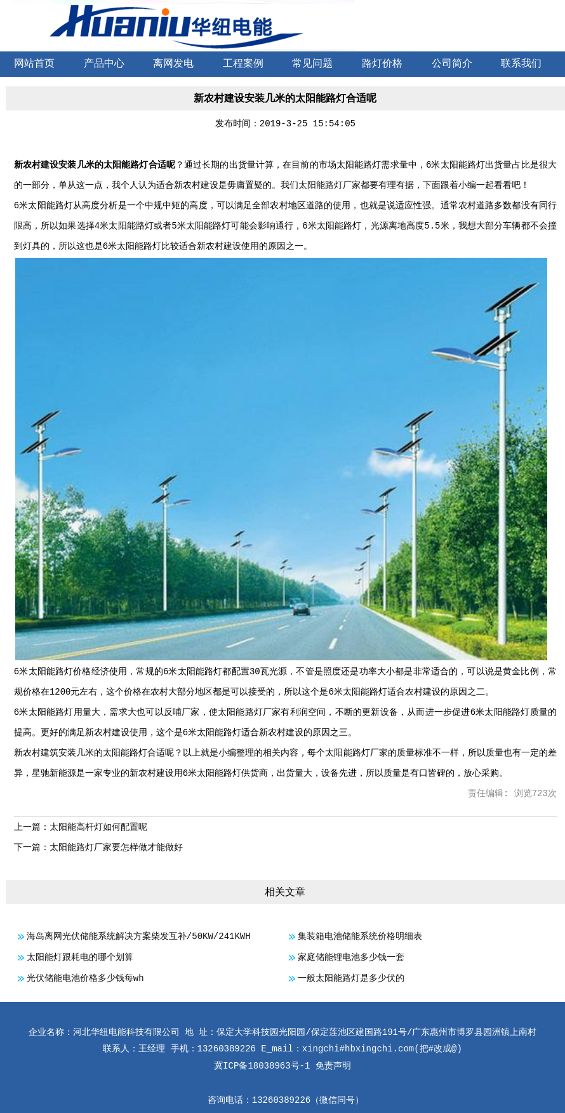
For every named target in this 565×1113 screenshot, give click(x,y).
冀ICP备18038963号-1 (262, 1066)
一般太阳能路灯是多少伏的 (351, 978)
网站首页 (34, 64)
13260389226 (281, 1100)
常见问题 (312, 64)
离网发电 (173, 64)
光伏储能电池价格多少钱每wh (85, 978)
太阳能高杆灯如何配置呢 (98, 827)
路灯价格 (382, 64)
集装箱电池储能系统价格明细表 (360, 936)
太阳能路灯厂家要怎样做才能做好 (116, 848)
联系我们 (521, 64)
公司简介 (452, 64)
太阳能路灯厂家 (329, 185)
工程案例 (243, 64)
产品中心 (104, 64)
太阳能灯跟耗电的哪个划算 (80, 957)
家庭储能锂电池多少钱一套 (351, 957)
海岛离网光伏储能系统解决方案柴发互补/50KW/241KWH (139, 936)
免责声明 (333, 1066)
